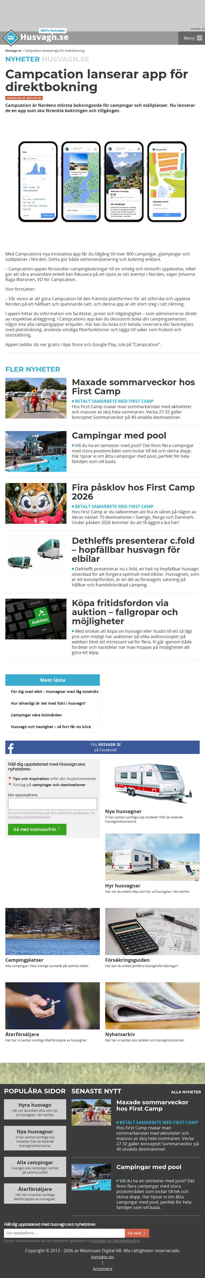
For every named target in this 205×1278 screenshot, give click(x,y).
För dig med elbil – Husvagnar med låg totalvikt (54, 691)
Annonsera (102, 1268)
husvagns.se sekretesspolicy (29, 816)
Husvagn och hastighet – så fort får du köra (51, 726)
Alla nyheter (186, 1092)
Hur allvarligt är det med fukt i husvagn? (48, 703)
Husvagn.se (13, 50)
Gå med (137, 1233)
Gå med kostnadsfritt (37, 829)
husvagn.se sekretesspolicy (115, 1241)
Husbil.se (198, 28)
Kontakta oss (102, 1256)
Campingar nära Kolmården (36, 714)
